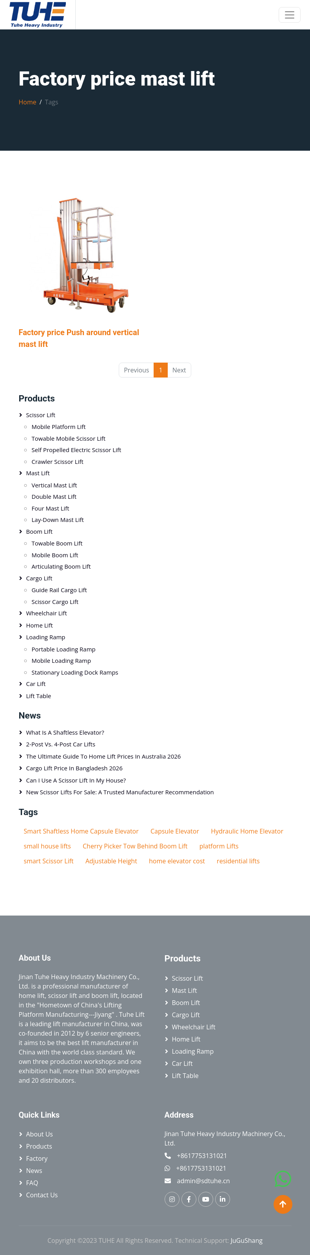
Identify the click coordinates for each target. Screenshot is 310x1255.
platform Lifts (219, 846)
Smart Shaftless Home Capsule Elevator (81, 831)
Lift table (38, 696)
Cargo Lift (39, 578)
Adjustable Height (111, 861)
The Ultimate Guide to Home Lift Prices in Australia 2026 (103, 756)
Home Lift (39, 625)
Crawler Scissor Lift (57, 461)
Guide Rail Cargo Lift (59, 590)
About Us (39, 1134)
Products (37, 398)
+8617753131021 (202, 1155)
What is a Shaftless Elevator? (65, 732)
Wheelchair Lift (46, 613)
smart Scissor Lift (49, 861)
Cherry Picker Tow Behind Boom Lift (135, 846)
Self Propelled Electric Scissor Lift (76, 450)
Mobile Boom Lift (55, 555)
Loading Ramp (45, 637)
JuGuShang (246, 1240)
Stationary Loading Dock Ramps (75, 672)
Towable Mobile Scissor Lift (69, 438)
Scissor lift (41, 415)
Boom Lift (39, 531)
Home (27, 102)
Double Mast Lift (54, 496)
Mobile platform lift (59, 426)
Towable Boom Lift (57, 543)
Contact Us (42, 1195)
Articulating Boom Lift (61, 566)
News (34, 1170)
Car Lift (36, 684)
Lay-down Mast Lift (58, 520)
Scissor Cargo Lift (55, 602)
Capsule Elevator (174, 831)
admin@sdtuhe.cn (203, 1181)
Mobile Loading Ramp (61, 660)
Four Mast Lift (50, 508)
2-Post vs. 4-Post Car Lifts (61, 744)
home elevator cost (177, 861)
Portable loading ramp (64, 649)
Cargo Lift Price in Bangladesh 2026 (74, 768)
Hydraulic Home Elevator (247, 831)
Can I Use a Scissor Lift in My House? (76, 780)
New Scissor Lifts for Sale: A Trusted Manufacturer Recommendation (120, 792)
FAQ (32, 1182)
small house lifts (47, 846)
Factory (37, 1158)
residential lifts (238, 861)
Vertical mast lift (54, 485)
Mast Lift (38, 473)
